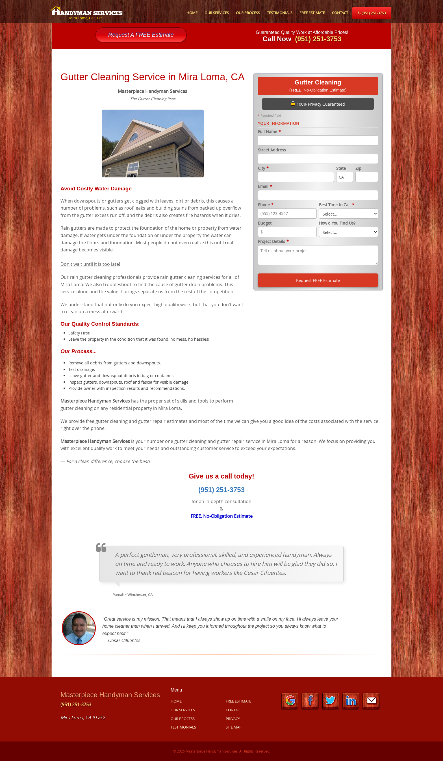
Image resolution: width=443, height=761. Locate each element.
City (263, 168)
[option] (152, 142)
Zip (358, 168)
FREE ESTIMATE (312, 12)
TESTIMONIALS (279, 12)
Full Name (269, 131)
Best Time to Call (336, 205)
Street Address (272, 150)
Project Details (273, 241)
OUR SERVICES (217, 12)
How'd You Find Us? (337, 223)
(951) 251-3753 (372, 13)
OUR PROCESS (248, 12)
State (341, 168)
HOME (191, 12)
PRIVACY (233, 718)
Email (265, 186)
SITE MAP (234, 727)
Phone (265, 205)
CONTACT (340, 12)
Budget (265, 223)
